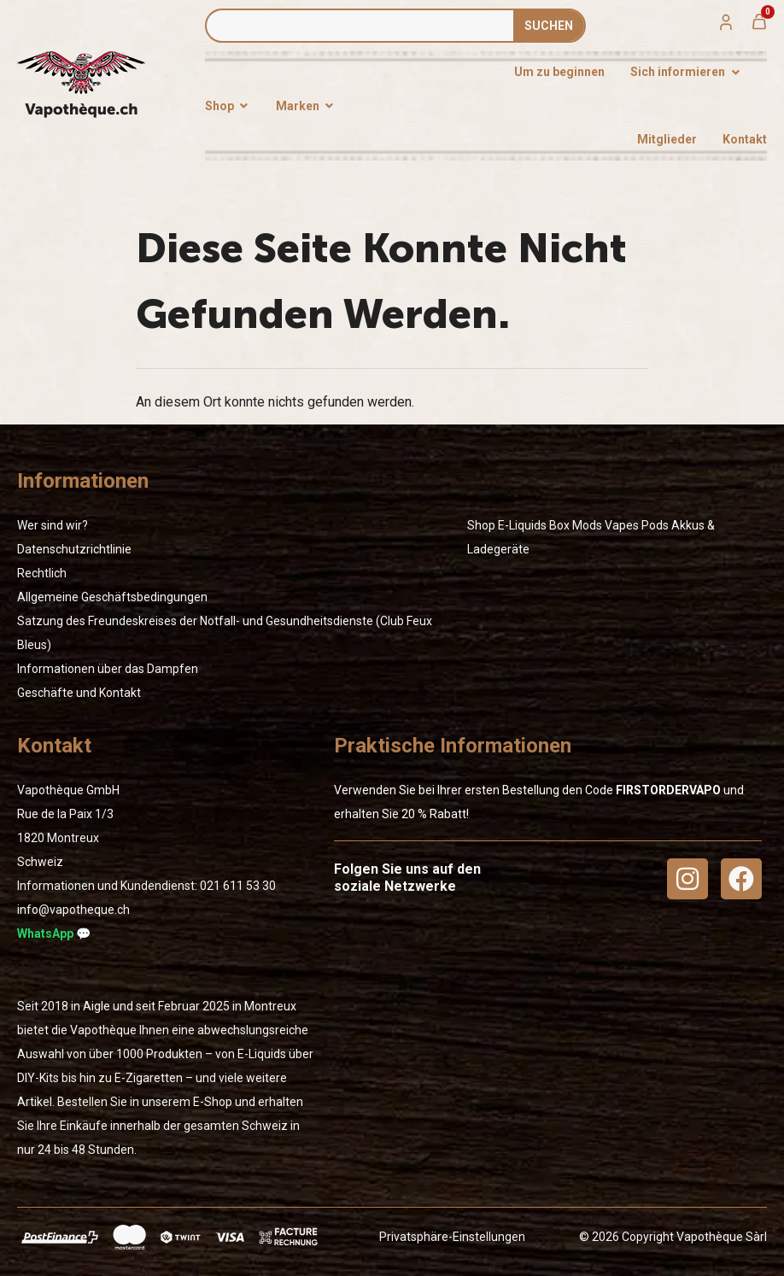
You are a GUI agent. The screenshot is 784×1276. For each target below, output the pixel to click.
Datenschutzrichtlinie (74, 549)
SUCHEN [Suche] (548, 25)
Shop (481, 525)
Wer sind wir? (52, 525)
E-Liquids (522, 525)
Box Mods (575, 525)
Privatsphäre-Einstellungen (452, 1237)
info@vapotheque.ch (73, 909)
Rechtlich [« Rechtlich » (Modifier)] (42, 573)
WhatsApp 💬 (54, 933)
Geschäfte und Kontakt (79, 692)
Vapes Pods (637, 525)
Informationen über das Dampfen (107, 669)
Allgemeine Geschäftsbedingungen (112, 597)
